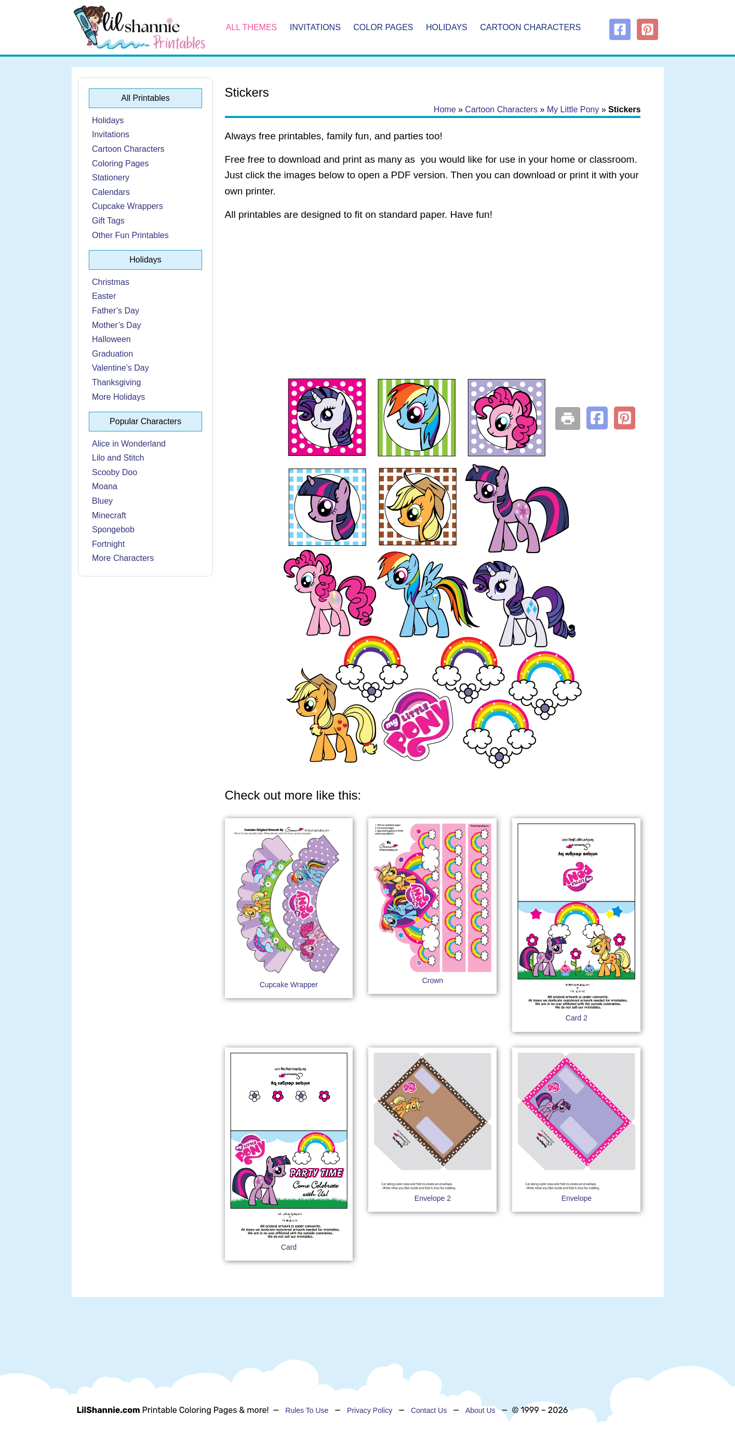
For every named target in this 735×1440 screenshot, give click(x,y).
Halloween (111, 339)
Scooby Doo (114, 472)
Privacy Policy (369, 1410)
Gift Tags (108, 220)
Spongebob (113, 529)
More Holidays (118, 396)
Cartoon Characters (530, 27)
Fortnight (108, 544)
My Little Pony (573, 109)
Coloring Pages (120, 163)
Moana (104, 486)
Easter (104, 296)
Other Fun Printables (130, 235)
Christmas (110, 282)
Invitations (315, 27)
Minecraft (109, 515)
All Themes (251, 27)
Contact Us (429, 1410)
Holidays (446, 27)
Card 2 (576, 1018)
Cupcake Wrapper (289, 984)
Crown (432, 980)
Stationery (110, 177)
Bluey (102, 500)
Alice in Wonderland (129, 443)
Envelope (577, 1198)
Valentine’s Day (120, 367)
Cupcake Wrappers (127, 206)
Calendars (111, 192)
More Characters (123, 558)
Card (289, 1247)
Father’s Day (115, 310)
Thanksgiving (116, 382)
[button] (597, 418)
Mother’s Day (116, 325)
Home (445, 109)
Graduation (112, 353)
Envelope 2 (433, 1198)
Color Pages (383, 27)
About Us (480, 1410)
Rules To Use (306, 1410)
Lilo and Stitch (118, 457)
